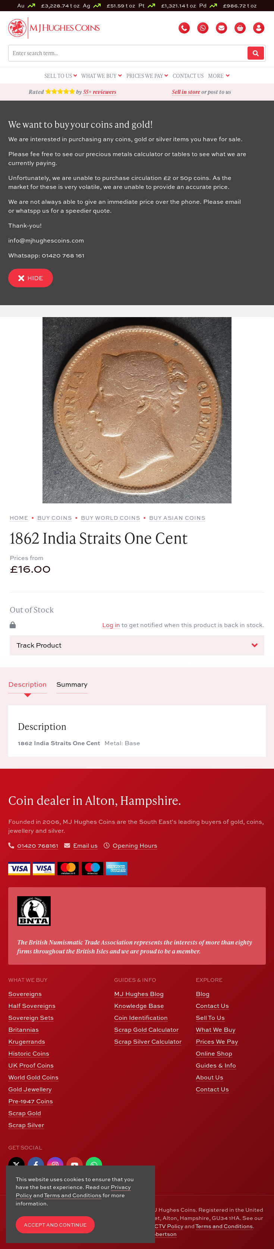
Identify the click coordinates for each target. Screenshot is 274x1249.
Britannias (23, 1029)
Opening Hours (135, 845)
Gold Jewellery (30, 1089)
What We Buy (216, 1029)
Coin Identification (141, 1018)
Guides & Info (216, 1065)
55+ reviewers (99, 91)
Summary (72, 684)
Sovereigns (25, 994)
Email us (85, 845)
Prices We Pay (217, 1041)
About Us (209, 1077)
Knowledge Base (139, 1006)
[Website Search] (256, 53)
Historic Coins (28, 1053)
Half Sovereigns (32, 1006)
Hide (30, 278)
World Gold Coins (33, 1077)
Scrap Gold (24, 1113)
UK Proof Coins (31, 1065)
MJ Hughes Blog (139, 994)
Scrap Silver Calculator (148, 1041)
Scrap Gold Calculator (146, 1029)
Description (27, 684)
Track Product (137, 645)
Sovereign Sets (31, 1018)
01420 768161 (37, 845)
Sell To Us (210, 1018)
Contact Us (212, 1006)
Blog (203, 994)
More (219, 76)
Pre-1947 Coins (30, 1101)
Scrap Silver (26, 1125)
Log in (111, 625)
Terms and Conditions (224, 1226)
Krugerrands (26, 1041)
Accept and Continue (55, 1225)
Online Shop (214, 1053)
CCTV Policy (166, 1226)
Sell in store (186, 91)
